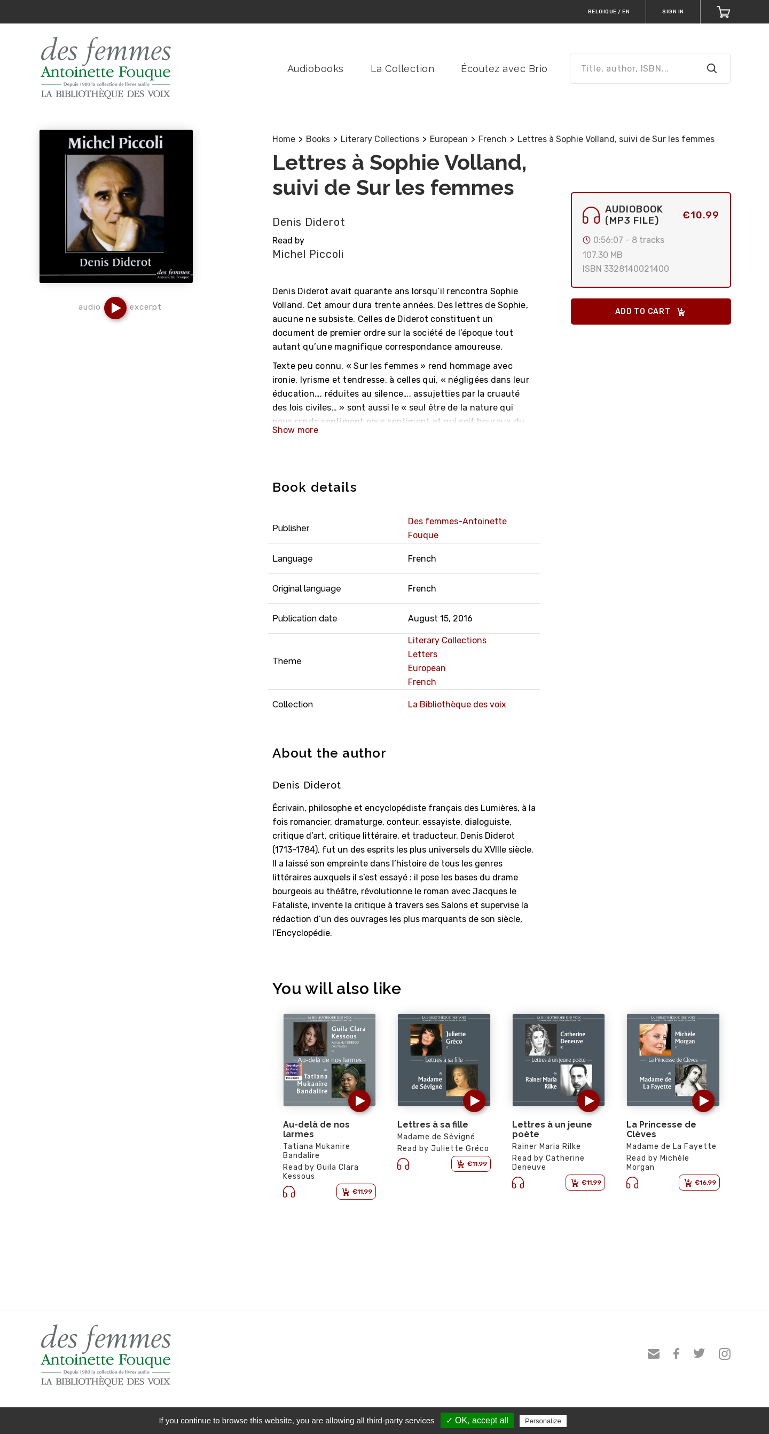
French (492, 139)
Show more (295, 430)
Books (318, 139)
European (449, 139)
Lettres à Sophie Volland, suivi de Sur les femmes (616, 139)
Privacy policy (595, 1420)
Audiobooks (315, 68)
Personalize (543, 1421)
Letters (422, 654)
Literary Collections (380, 139)
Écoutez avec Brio (504, 68)
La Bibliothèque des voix (457, 704)
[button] (115, 308)
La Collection (403, 68)
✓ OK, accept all (477, 1420)
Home (283, 139)
